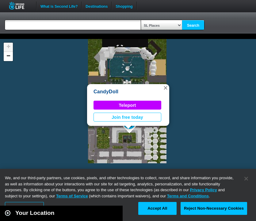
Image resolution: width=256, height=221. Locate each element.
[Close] (246, 178)
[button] (165, 87)
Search (193, 25)
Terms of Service (72, 196)
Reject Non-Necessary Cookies (214, 208)
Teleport (127, 105)
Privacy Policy (203, 190)
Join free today (127, 117)
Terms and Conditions (188, 196)
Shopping (124, 5)
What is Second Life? (59, 5)
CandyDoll (106, 91)
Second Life (20, 6)
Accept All (157, 208)
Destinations (97, 5)
